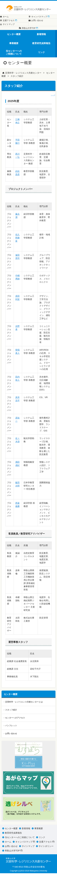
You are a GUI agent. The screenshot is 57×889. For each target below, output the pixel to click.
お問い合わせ (11, 749)
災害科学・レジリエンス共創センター (23, 88)
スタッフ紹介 (17, 92)
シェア (53, 111)
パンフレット (11, 741)
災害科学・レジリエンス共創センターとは (24, 717)
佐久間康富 (17, 253)
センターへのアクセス (15, 733)
